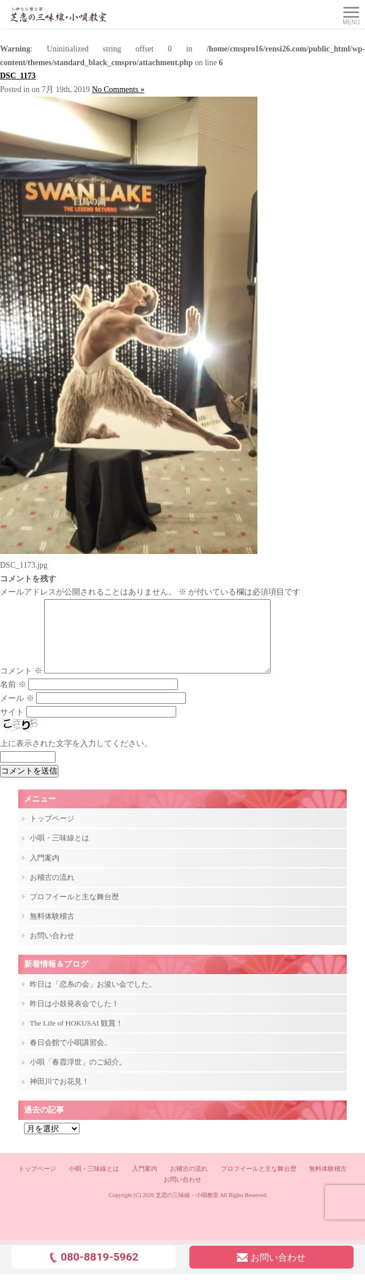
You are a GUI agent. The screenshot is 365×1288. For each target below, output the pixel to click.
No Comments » (118, 89)
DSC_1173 (17, 75)
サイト (12, 725)
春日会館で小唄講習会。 (71, 1056)
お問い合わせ (52, 949)
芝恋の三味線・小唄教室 (187, 1209)
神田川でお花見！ (59, 1095)
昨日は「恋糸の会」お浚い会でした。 (93, 998)
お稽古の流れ (52, 891)
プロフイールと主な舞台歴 (74, 910)
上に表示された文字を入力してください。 (76, 757)
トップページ (52, 832)
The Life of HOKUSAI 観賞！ (76, 1036)
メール (17, 712)
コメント (21, 684)
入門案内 (44, 871)
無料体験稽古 (52, 930)
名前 (13, 698)
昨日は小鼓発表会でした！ (74, 1017)
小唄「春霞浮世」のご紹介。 (78, 1075)
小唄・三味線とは (59, 851)
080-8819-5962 (93, 1270)
